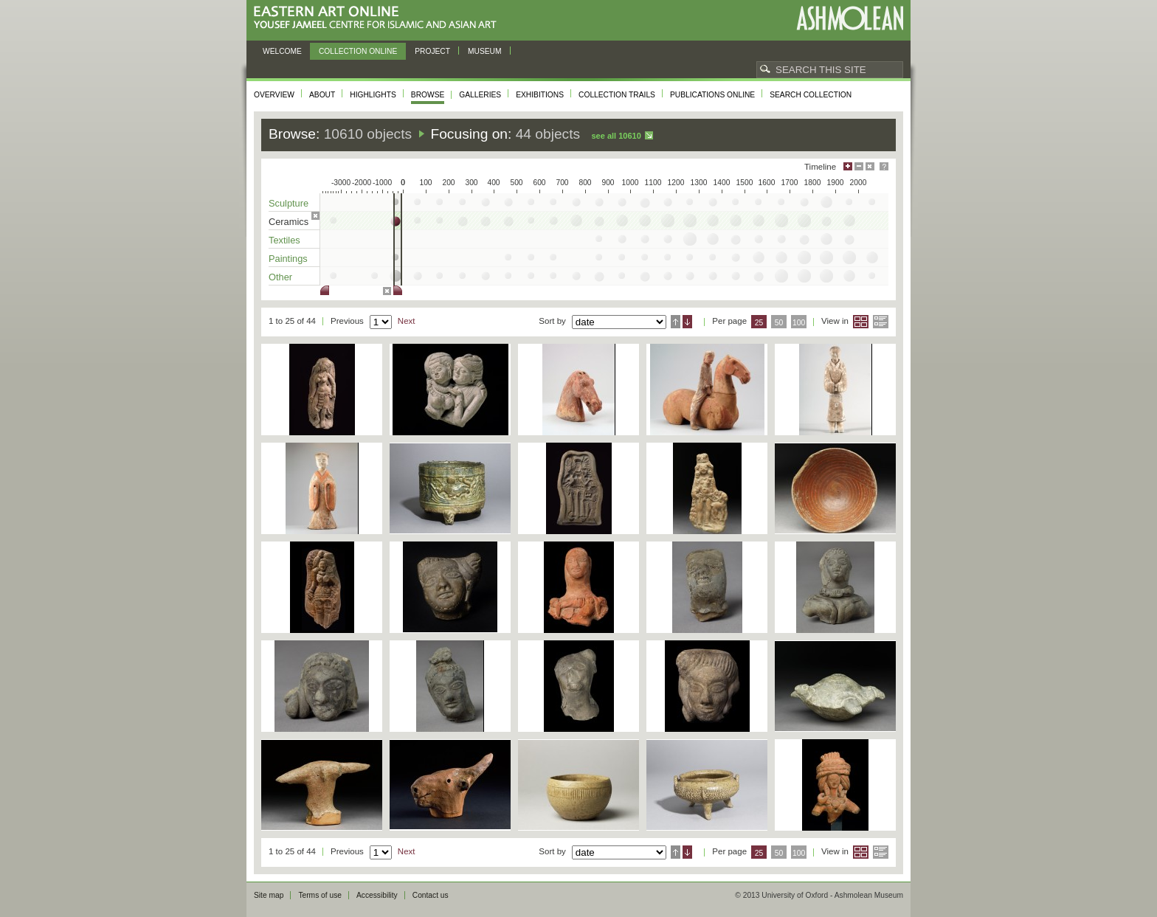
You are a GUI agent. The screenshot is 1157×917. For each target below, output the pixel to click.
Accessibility (377, 895)
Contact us (430, 895)
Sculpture (288, 203)
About (322, 95)
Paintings (288, 258)
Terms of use (320, 895)
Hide (870, 166)
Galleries (480, 95)
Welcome (282, 51)
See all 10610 (615, 135)
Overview (274, 95)
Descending (687, 321)
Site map (268, 895)
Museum (485, 51)
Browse (428, 95)
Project (432, 51)
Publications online (712, 95)
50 (779, 323)
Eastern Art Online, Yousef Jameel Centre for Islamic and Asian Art (379, 18)
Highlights (373, 95)
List (880, 321)
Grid (860, 321)
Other (280, 277)
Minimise (858, 166)
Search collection (811, 95)
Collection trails (616, 95)
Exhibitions (540, 95)
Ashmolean (849, 18)
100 (798, 323)
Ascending (675, 321)
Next (406, 320)
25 (759, 323)
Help (884, 166)
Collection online (358, 51)
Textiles (284, 240)
